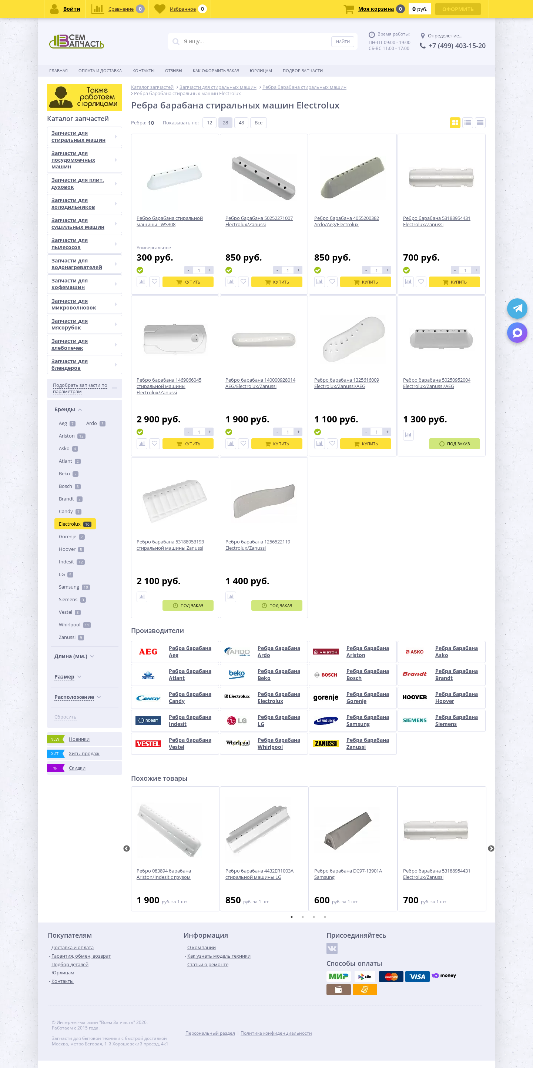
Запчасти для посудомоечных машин (84, 513)
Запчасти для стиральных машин (84, 490)
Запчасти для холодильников (84, 557)
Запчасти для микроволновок (84, 657)
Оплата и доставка (100, 70)
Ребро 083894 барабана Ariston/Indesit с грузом (164, 874)
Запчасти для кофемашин (84, 637)
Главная (58, 70)
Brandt (71, 238)
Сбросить (65, 457)
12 (209, 122)
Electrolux (75, 264)
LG (66, 314)
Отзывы (173, 70)
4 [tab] (325, 917)
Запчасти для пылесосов (84, 597)
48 (241, 122)
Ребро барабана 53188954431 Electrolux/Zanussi (436, 874)
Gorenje (72, 276)
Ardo (95, 163)
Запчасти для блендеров (84, 718)
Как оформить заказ (216, 70)
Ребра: (138, 122)
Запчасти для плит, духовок (84, 537)
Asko (68, 188)
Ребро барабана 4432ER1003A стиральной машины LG (259, 874)
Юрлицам (261, 70)
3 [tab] (314, 917)
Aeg (67, 163)
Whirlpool (75, 364)
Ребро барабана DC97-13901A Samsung (348, 874)
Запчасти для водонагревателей (84, 617)
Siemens (72, 339)
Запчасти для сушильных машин (84, 577)
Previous (126, 849)
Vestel (70, 352)
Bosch (70, 226)
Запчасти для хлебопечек (84, 698)
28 (225, 122)
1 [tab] (291, 917)
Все (258, 122)
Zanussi (71, 377)
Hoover (71, 289)
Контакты (143, 70)
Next (491, 849)
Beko (68, 213)
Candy (70, 251)
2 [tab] (302, 917)
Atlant (70, 201)
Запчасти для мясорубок (84, 677)
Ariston (72, 176)
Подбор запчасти (303, 70)
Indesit (72, 301)
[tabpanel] (175, 848)
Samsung (74, 327)
